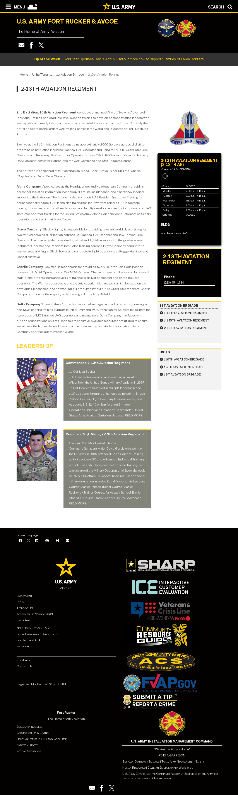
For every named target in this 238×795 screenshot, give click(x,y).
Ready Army (24, 620)
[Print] (57, 541)
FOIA (20, 602)
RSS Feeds (23, 660)
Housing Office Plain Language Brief (42, 739)
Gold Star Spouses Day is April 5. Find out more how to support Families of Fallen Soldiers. (119, 59)
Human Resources (134, 768)
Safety (199, 761)
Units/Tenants (42, 74)
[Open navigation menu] (14, 6)
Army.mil (66, 588)
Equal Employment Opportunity (37, 634)
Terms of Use (25, 608)
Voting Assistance (29, 751)
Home (24, 74)
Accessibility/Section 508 (35, 614)
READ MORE (133, 415)
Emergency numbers (29, 727)
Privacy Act (24, 646)
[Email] (67, 541)
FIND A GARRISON (172, 755)
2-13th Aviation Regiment (186, 328)
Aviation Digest (27, 745)
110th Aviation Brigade (184, 359)
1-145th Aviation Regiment (186, 320)
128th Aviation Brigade (184, 367)
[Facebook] (20, 541)
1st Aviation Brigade (70, 74)
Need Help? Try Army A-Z (33, 628)
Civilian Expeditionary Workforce (170, 768)
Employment (24, 596)
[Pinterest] (47, 541)
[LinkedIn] (37, 541)
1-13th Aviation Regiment (186, 313)
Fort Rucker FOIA (28, 640)
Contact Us (24, 666)
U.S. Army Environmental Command (145, 774)
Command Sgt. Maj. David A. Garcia (92, 443)
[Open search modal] (221, 6)
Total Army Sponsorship (177, 761)
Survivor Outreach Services (140, 761)
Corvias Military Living (32, 733)
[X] (28, 541)
